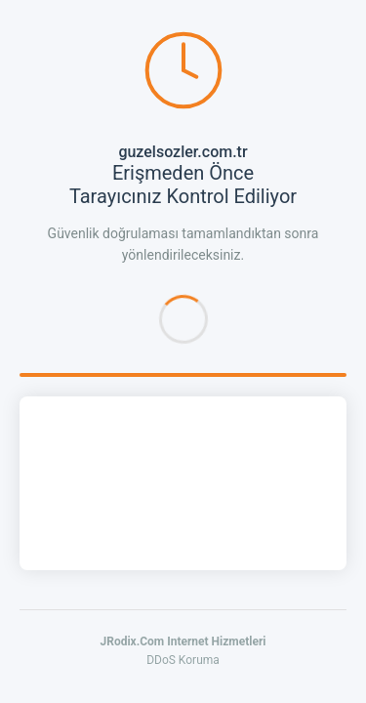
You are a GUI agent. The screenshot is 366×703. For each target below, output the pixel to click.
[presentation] (183, 483)
